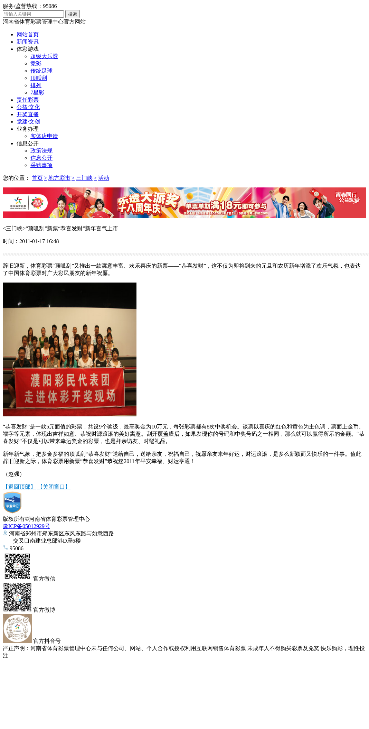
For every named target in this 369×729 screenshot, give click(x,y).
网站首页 (28, 34)
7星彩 (37, 92)
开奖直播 (28, 114)
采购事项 (41, 165)
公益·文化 (28, 107)
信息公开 (28, 143)
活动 (103, 178)
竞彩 (35, 63)
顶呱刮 (38, 78)
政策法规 (41, 151)
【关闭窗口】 (53, 487)
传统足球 (41, 71)
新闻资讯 (28, 42)
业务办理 (28, 129)
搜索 (72, 14)
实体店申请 (44, 136)
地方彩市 (59, 178)
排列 (35, 85)
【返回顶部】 (19, 487)
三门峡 (84, 178)
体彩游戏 (28, 49)
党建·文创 (28, 121)
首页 (37, 178)
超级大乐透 (44, 56)
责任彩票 (28, 100)
